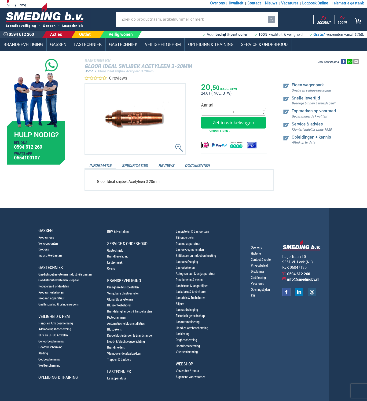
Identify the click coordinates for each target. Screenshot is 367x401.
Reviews (166, 165)
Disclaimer (257, 271)
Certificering (258, 277)
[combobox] (197, 19)
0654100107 (27, 158)
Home (88, 71)
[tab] (100, 166)
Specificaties (135, 165)
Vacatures (289, 3)
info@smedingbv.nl (303, 279)
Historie (256, 253)
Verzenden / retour (187, 370)
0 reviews (118, 78)
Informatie (100, 165)
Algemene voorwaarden (191, 377)
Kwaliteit (236, 3)
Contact (254, 3)
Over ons (217, 3)
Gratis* (319, 34)
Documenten (197, 165)
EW (253, 295)
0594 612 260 (28, 147)
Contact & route (261, 259)
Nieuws (271, 3)
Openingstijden (260, 289)
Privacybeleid (259, 265)
